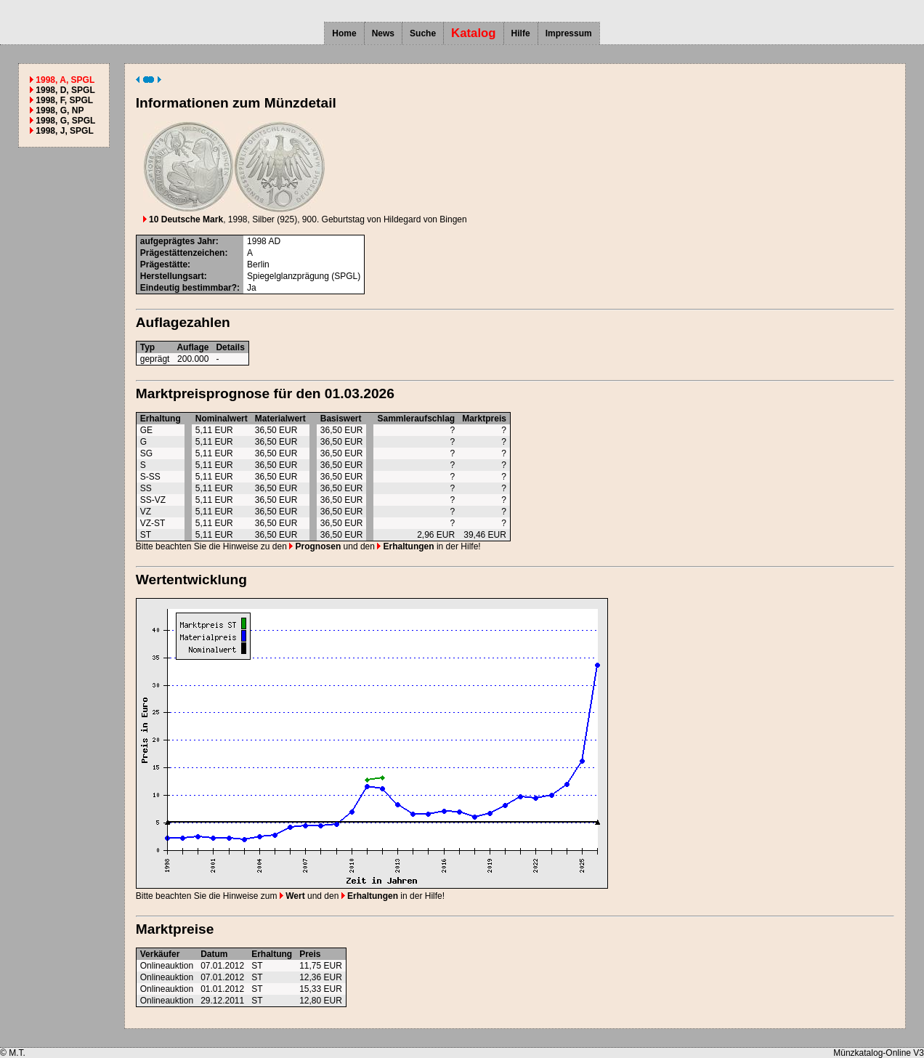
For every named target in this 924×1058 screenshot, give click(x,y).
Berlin (258, 264)
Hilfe (520, 33)
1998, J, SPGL (64, 131)
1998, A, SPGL (65, 80)
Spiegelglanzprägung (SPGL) (303, 276)
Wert (292, 896)
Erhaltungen (405, 546)
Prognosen (315, 546)
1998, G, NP (60, 110)
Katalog (473, 33)
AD (274, 241)
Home (344, 33)
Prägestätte (163, 264)
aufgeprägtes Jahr (178, 241)
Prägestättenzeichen (182, 253)
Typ (147, 347)
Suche (423, 33)
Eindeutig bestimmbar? (188, 288)
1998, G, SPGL (65, 121)
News (383, 33)
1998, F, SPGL (64, 100)
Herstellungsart (172, 276)
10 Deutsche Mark (183, 219)
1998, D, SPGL (65, 90)
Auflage (192, 347)
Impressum (569, 33)
